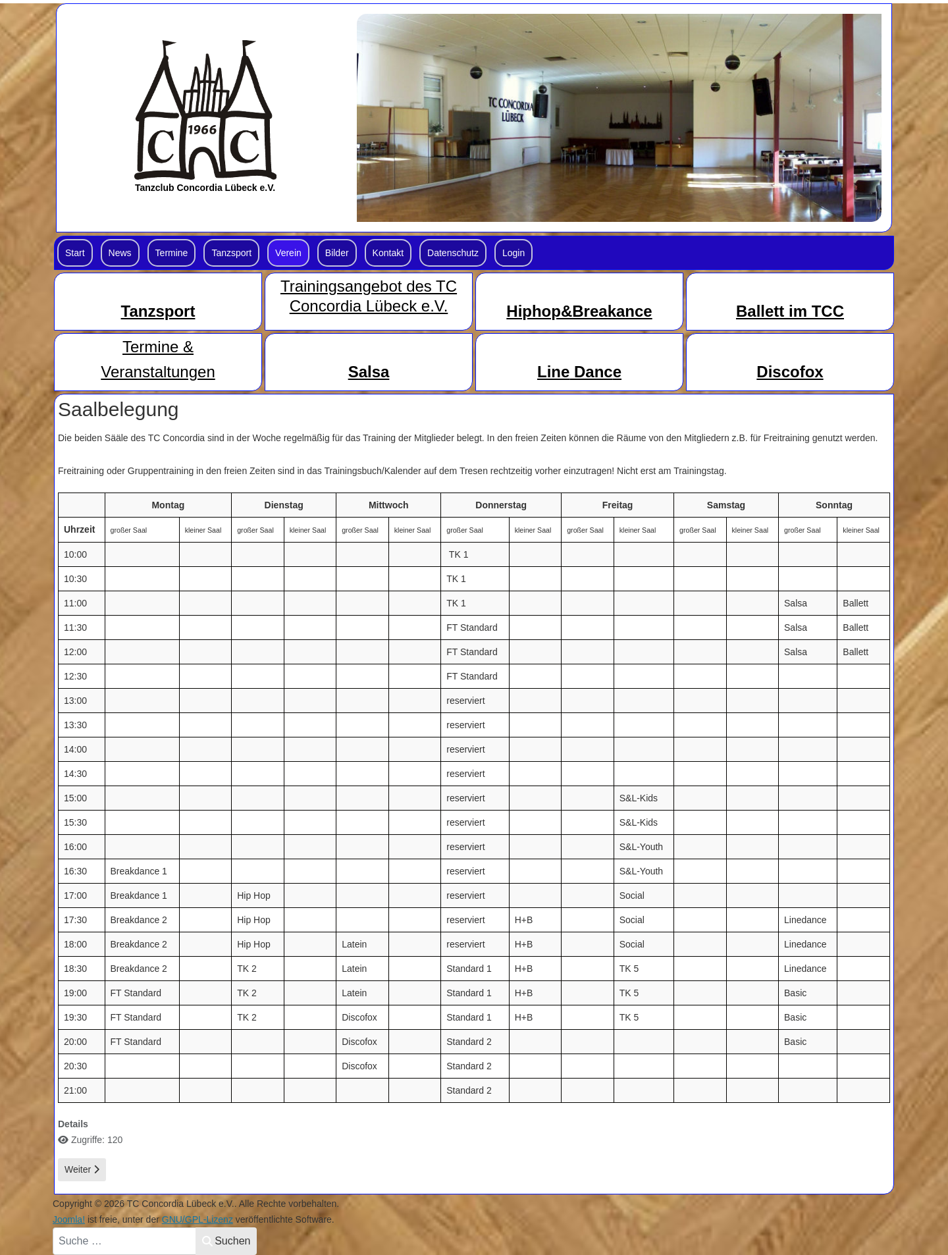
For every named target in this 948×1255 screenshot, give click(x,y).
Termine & (158, 347)
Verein (288, 253)
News (120, 253)
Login (513, 253)
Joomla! (69, 1219)
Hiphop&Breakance (579, 311)
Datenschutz (453, 253)
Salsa (369, 372)
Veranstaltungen (158, 372)
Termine (171, 253)
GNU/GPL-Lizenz (197, 1219)
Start (75, 253)
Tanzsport (231, 253)
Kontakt (388, 253)
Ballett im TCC (790, 311)
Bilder (337, 253)
